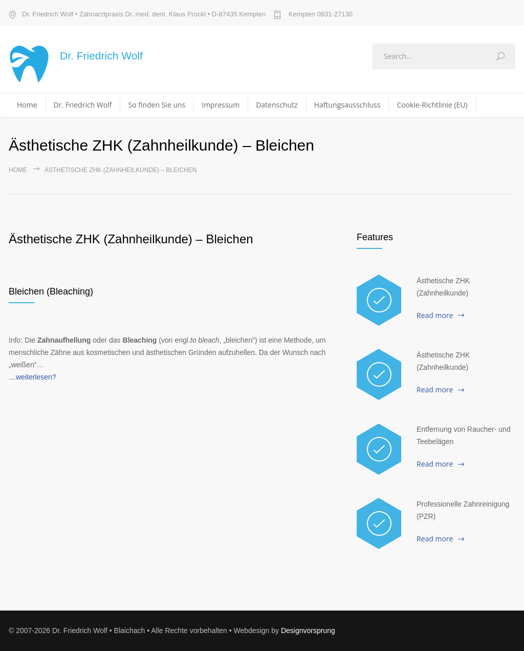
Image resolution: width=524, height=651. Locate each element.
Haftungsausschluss (347, 105)
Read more (435, 315)
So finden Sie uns (156, 105)
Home (27, 105)
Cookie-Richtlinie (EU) (432, 105)
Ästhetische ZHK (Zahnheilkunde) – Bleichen (131, 239)
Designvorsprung (308, 630)
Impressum (220, 105)
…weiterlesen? (32, 377)
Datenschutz (276, 105)
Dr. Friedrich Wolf (83, 105)
